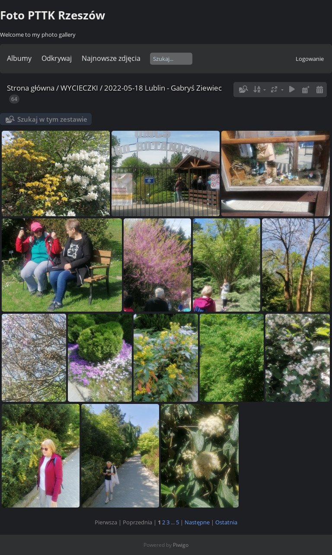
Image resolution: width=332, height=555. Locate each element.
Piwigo (180, 545)
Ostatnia (226, 522)
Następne (197, 522)
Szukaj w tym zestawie (52, 119)
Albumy (19, 58)
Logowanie (310, 59)
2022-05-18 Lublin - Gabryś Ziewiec (163, 88)
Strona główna (30, 88)
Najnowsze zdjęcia (111, 58)
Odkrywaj (57, 58)
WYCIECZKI (79, 88)
